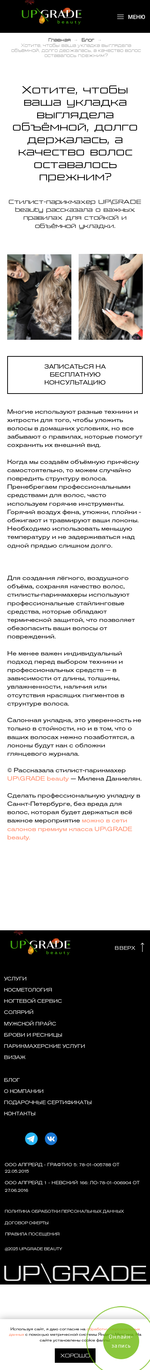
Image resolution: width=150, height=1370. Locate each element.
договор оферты (27, 1223)
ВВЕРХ (125, 948)
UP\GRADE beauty (39, 778)
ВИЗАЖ (15, 1057)
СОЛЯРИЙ (19, 1012)
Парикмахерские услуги (44, 1046)
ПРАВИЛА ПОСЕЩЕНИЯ (32, 1234)
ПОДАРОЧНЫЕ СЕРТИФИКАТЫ (48, 1102)
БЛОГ (12, 1080)
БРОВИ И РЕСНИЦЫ (33, 1035)
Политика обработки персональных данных (64, 1211)
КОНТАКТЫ (20, 1114)
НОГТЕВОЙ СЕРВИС (33, 1001)
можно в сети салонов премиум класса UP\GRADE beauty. (69, 829)
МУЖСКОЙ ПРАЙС (30, 1024)
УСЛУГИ (15, 979)
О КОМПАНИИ (24, 1091)
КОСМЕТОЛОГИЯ (28, 990)
